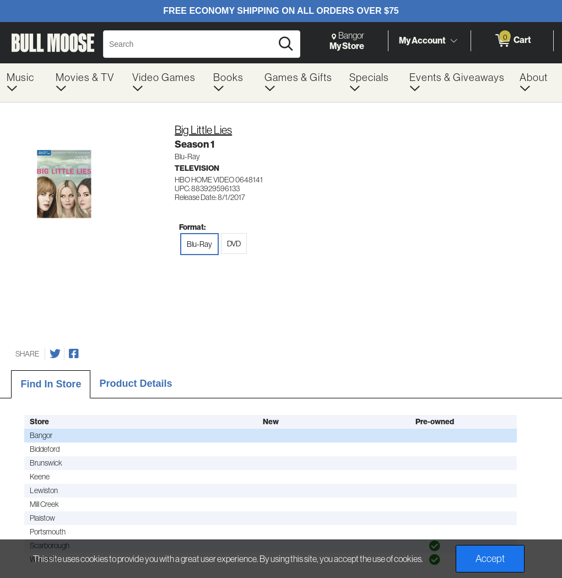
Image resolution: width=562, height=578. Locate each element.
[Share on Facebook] (74, 353)
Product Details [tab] (135, 383)
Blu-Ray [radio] (199, 244)
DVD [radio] (234, 243)
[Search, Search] (189, 44)
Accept (490, 558)
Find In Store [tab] (50, 384)
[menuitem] (24, 82)
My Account (422, 40)
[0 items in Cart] (512, 41)
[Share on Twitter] (55, 353)
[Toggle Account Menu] (453, 41)
